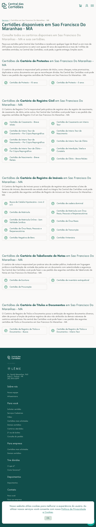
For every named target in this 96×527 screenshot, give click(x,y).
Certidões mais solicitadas (17, 421)
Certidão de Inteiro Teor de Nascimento (66, 132)
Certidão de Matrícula (17, 212)
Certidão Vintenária (63, 237)
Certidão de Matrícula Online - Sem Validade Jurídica (23, 221)
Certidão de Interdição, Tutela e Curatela (68, 149)
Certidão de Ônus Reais (64, 221)
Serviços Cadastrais (15, 413)
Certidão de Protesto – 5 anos (67, 82)
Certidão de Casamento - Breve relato (21, 123)
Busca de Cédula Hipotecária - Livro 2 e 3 (24, 203)
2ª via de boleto (13, 433)
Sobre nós (12, 386)
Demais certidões (14, 425)
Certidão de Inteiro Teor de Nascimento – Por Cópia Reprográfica (24, 141)
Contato (11, 489)
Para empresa (14, 443)
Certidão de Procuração (18, 287)
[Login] (86, 5)
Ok (48, 518)
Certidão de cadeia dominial (67, 203)
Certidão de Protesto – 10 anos (21, 82)
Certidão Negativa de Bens (19, 237)
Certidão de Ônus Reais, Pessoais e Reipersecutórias (23, 229)
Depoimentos (14, 477)
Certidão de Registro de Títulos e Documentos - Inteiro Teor (69, 330)
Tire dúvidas (13, 460)
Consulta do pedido (15, 437)
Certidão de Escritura (16, 280)
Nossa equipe (12, 393)
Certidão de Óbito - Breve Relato (69, 158)
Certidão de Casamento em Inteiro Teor (70, 123)
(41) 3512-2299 (13, 379)
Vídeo (9, 417)
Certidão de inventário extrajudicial (70, 280)
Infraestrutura (12, 396)
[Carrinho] (80, 5)
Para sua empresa (14, 500)
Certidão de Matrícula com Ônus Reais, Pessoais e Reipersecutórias (69, 212)
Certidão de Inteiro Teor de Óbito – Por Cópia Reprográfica (23, 149)
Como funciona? (13, 470)
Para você (12, 403)
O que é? (11, 466)
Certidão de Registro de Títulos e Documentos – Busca (22, 330)
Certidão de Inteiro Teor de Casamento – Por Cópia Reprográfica (24, 132)
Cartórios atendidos (15, 429)
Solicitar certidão (14, 409)
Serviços (5, 20)
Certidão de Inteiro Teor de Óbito (69, 141)
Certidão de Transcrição (65, 230)
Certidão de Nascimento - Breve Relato (21, 158)
